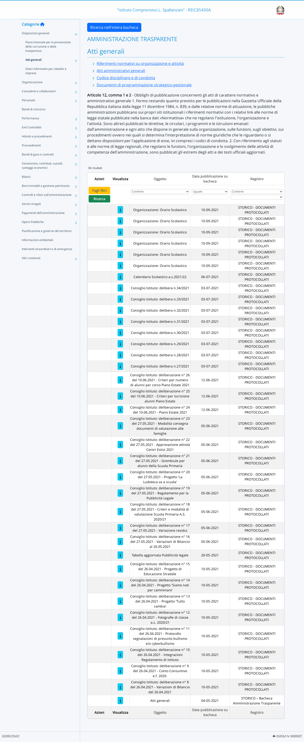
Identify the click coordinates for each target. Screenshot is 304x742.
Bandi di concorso (33, 118)
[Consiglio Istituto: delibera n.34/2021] (120, 288)
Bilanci (26, 186)
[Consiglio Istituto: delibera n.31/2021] (120, 321)
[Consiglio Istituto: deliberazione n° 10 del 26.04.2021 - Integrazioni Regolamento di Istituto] (120, 654)
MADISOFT (296, 735)
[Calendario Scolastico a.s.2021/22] (120, 276)
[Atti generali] (120, 700)
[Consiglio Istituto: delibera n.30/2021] (120, 332)
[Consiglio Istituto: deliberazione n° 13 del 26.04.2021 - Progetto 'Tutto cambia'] (120, 601)
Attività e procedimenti (37, 146)
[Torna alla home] (42, 33)
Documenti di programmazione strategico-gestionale (144, 84)
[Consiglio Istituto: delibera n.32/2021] (120, 310)
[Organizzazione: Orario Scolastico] (120, 209)
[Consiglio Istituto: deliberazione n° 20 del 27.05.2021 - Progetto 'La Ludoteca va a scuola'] (120, 477)
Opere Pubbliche (33, 231)
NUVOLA (279, 735)
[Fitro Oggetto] (160, 197)
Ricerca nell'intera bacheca (114, 27)
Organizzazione (32, 91)
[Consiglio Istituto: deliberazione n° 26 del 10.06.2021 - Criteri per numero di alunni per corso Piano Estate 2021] (120, 380)
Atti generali (33, 69)
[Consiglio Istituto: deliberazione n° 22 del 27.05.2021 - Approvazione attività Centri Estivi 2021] (120, 444)
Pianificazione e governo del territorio (46, 240)
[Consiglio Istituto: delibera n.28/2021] (120, 355)
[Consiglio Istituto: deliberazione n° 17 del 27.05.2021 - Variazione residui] (120, 527)
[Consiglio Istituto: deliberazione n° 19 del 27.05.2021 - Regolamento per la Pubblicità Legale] (120, 493)
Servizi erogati (31, 213)
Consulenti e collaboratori (39, 100)
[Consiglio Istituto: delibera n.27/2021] (120, 366)
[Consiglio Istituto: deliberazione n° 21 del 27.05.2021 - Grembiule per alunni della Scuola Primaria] (120, 460)
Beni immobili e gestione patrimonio (46, 195)
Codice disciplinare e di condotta (126, 77)
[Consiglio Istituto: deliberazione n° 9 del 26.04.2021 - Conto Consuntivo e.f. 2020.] (120, 671)
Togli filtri (99, 190)
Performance (30, 127)
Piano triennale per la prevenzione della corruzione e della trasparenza (48, 55)
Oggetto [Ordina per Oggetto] (160, 179)
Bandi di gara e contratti (38, 164)
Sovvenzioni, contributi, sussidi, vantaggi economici (42, 175)
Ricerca (99, 199)
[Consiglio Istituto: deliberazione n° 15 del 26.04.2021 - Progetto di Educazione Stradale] (120, 569)
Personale (28, 109)
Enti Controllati (31, 137)
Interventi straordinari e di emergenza (47, 258)
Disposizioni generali (35, 42)
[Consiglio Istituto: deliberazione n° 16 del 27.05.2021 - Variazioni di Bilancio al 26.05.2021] (120, 541)
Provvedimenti (31, 155)
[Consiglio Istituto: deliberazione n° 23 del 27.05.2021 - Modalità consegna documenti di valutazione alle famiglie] (120, 425)
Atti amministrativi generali (121, 70)
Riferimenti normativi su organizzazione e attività (140, 63)
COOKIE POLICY (10, 735)
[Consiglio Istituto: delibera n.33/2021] (120, 299)
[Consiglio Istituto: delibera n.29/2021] (120, 343)
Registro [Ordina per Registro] (256, 179)
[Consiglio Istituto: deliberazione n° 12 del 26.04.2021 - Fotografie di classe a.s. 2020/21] (120, 617)
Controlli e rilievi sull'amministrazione (46, 204)
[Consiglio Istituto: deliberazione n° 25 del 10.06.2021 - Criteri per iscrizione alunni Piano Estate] (120, 396)
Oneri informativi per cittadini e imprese (45, 80)
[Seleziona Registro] (257, 197)
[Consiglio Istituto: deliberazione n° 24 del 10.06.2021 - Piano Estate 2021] (120, 409)
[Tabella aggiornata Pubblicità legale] (120, 555)
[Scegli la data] (210, 197)
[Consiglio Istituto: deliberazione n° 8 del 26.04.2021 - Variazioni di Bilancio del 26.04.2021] (120, 687)
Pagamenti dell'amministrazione (43, 222)
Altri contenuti (31, 267)
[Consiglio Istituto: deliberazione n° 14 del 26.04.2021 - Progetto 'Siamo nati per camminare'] (120, 585)
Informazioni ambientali (37, 249)
